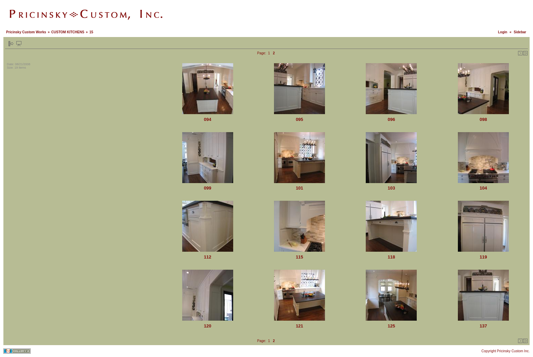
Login (502, 32)
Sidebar (520, 32)
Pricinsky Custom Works (26, 32)
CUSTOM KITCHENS (67, 32)
